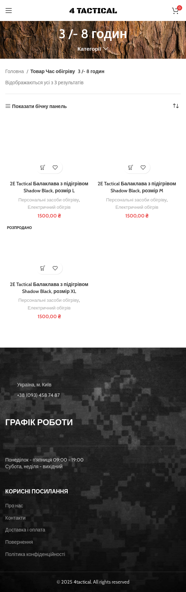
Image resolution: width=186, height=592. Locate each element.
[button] (43, 167)
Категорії (89, 49)
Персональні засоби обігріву (48, 199)
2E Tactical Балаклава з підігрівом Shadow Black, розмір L (49, 187)
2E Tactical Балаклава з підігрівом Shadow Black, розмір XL (49, 287)
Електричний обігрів (49, 207)
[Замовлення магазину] (175, 106)
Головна (15, 71)
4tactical (82, 582)
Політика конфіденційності (35, 554)
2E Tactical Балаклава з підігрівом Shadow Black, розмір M (137, 187)
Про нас (14, 505)
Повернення (19, 542)
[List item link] (93, 395)
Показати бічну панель (39, 106)
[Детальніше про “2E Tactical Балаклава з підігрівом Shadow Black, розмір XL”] (43, 268)
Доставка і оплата (25, 530)
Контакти (15, 518)
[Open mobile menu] (9, 10)
